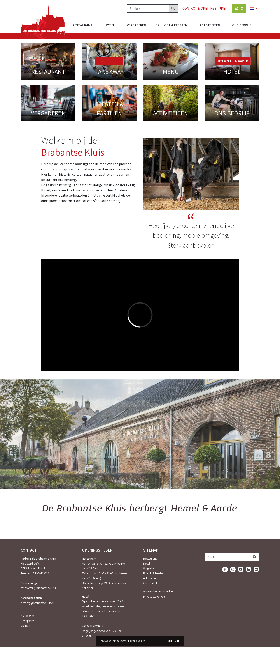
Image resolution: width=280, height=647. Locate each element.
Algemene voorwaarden (158, 591)
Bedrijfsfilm (27, 621)
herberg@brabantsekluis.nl (37, 603)
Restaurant (150, 558)
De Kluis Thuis (109, 61)
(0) (239, 8)
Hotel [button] (110, 25)
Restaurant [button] (82, 25)
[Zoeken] (148, 8)
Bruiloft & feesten (153, 573)
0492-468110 (41, 573)
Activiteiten (150, 578)
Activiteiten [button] (210, 25)
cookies (140, 640)
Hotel (146, 564)
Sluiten (172, 641)
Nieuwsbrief (28, 616)
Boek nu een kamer (233, 61)
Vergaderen (136, 25)
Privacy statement (154, 596)
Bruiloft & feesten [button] (171, 25)
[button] (251, 8)
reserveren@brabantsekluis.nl (39, 588)
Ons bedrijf (150, 583)
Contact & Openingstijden (204, 8)
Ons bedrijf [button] (242, 25)
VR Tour (25, 626)
